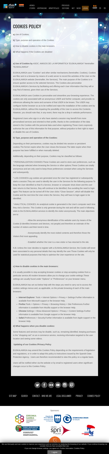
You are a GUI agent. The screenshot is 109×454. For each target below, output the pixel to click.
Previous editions (65, 6)
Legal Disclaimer (63, 396)
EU (105, 8)
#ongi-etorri (32, 6)
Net (73, 8)
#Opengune (42, 8)
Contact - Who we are (42, 396)
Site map (13, 396)
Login (85, 8)
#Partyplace (54, 8)
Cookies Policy (93, 396)
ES (100, 8)
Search (24, 396)
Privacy (79, 396)
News (79, 8)
